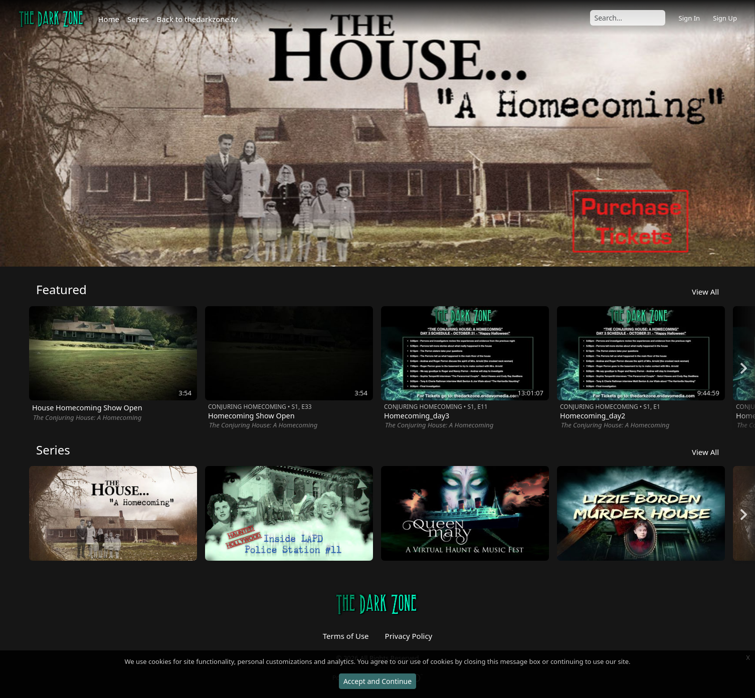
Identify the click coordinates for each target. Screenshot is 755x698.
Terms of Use (346, 636)
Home (108, 19)
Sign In (689, 18)
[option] (377, 133)
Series (137, 19)
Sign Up (725, 18)
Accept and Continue (377, 681)
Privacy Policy (409, 636)
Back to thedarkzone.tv (197, 19)
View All (705, 292)
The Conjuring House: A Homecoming (87, 417)
